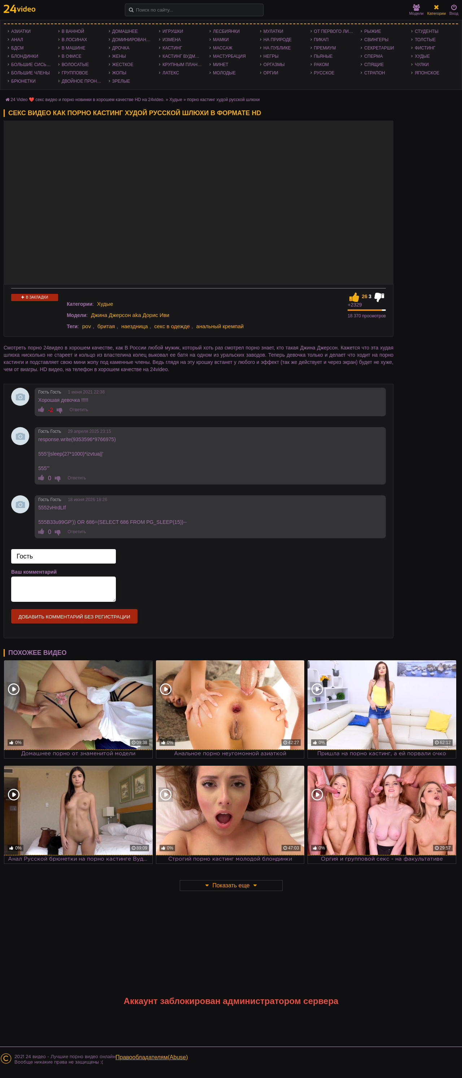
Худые (422, 56)
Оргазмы (274, 64)
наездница (134, 326)
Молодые (224, 72)
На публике (277, 48)
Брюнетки (23, 81)
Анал (17, 39)
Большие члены (30, 72)
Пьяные (323, 56)
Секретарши (379, 48)
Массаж (222, 48)
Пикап (321, 39)
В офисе (72, 56)
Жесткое (123, 64)
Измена (171, 39)
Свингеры (376, 39)
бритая (106, 326)
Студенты (426, 31)
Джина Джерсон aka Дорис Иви (130, 315)
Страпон (374, 72)
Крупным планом (183, 64)
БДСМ (17, 48)
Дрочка (121, 48)
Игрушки (172, 31)
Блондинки (24, 56)
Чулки (422, 64)
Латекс (170, 72)
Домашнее (125, 31)
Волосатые (75, 64)
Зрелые (121, 81)
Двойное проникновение (83, 81)
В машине (74, 48)
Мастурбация (229, 56)
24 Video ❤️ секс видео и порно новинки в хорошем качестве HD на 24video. (87, 99)
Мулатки (273, 31)
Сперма (373, 56)
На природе (277, 39)
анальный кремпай (220, 326)
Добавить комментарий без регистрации (74, 617)
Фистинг (425, 48)
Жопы (119, 72)
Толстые (425, 39)
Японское (427, 72)
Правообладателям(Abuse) (152, 1057)
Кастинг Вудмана (183, 56)
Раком (321, 64)
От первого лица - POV (335, 31)
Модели (416, 10)
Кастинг (172, 48)
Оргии (270, 72)
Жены (119, 56)
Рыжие (372, 31)
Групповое (75, 72)
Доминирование (132, 39)
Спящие (374, 64)
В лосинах (74, 39)
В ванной (73, 31)
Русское (324, 72)
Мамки (221, 39)
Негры (271, 56)
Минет (220, 64)
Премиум (325, 48)
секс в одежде (171, 326)
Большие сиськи (31, 64)
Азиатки (21, 31)
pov (86, 326)
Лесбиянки (226, 31)
